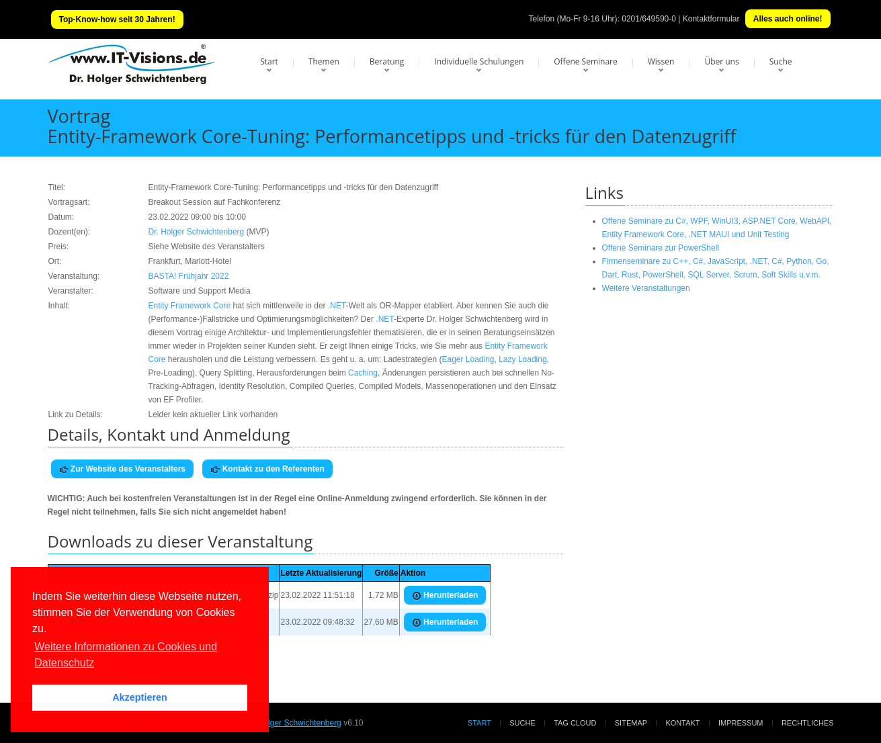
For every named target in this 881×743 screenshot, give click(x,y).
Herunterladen (445, 596)
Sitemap (631, 723)
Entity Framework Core (190, 305)
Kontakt (682, 723)
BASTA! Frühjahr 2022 (189, 276)
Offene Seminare (586, 61)
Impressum (740, 723)
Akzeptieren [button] (139, 697)
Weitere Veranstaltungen (646, 288)
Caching (363, 373)
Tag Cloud (575, 723)
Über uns (721, 61)
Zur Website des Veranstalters (122, 469)
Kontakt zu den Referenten (267, 469)
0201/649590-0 (649, 19)
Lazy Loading (522, 359)
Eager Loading (468, 359)
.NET (337, 305)
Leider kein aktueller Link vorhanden (213, 414)
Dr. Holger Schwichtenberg (197, 231)
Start (269, 61)
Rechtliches (808, 723)
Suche (780, 61)
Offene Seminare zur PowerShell (661, 248)
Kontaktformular (711, 19)
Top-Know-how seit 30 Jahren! (117, 19)
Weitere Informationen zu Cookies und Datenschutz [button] (125, 654)
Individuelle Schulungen (478, 61)
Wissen (661, 61)
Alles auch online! (788, 19)
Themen (323, 61)
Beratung (387, 61)
